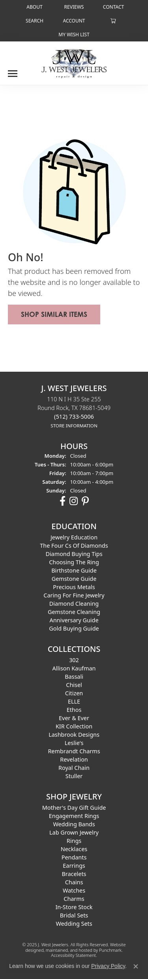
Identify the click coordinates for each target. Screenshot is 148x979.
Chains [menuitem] (74, 882)
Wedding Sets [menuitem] (74, 923)
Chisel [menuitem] (74, 685)
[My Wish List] (73, 34)
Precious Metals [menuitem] (74, 587)
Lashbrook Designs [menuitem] (74, 734)
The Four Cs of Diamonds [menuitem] (74, 545)
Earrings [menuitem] (74, 865)
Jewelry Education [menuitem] (74, 537)
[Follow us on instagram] (73, 501)
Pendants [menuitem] (74, 857)
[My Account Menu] (74, 21)
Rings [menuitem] (74, 840)
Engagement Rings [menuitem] (74, 816)
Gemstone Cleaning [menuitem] (74, 612)
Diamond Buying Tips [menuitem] (73, 554)
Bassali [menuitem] (74, 676)
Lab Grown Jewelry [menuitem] (74, 832)
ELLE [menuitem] (74, 701)
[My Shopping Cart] (113, 21)
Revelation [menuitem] (74, 759)
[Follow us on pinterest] (85, 501)
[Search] (34, 21)
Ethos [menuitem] (74, 709)
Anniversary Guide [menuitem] (73, 620)
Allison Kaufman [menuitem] (74, 668)
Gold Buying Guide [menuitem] (74, 628)
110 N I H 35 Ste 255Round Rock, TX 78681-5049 (74, 412)
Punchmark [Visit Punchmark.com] (110, 950)
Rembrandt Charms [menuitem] (74, 751)
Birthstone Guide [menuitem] (74, 570)
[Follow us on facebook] (63, 501)
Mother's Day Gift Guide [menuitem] (74, 807)
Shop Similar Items (54, 314)
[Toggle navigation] (12, 70)
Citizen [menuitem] (74, 693)
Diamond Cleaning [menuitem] (74, 603)
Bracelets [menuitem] (74, 874)
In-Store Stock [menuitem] (73, 907)
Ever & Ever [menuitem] (74, 718)
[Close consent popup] (135, 966)
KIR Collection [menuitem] (74, 726)
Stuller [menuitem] (74, 776)
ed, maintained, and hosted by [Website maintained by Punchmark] (69, 950)
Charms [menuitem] (74, 898)
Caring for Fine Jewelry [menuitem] (73, 595)
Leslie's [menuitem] (74, 743)
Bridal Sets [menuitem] (74, 915)
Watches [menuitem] (74, 890)
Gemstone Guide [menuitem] (74, 578)
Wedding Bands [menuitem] (74, 824)
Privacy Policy (108, 966)
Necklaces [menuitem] (74, 849)
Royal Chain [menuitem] (74, 767)
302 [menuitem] (74, 660)
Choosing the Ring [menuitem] (74, 562)
